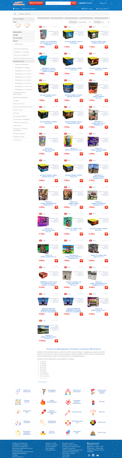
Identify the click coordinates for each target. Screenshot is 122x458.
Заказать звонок (94, 419)
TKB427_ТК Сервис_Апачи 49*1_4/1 (48, 239)
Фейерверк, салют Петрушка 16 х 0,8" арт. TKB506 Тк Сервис (48, 66)
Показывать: (97, 22)
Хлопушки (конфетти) (20, 116)
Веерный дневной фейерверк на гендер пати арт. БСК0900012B (48, 289)
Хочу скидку (66, 431)
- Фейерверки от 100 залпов (22, 89)
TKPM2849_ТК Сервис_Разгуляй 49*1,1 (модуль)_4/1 (73, 239)
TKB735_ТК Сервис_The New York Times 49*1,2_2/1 (73, 264)
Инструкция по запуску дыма (71, 422)
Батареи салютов (18, 61)
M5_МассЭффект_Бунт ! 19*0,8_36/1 (48, 90)
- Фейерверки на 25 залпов (22, 77)
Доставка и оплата (68, 419)
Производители (50, 426)
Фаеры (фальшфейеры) (20, 97)
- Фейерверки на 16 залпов (22, 70)
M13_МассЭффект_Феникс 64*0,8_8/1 (99, 214)
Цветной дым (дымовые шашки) (23, 58)
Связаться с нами (51, 419)
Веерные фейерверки (43, 18)
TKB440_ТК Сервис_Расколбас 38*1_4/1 (48, 215)
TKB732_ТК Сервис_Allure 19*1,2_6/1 (73, 139)
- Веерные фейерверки (21, 64)
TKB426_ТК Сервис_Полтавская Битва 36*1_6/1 (98, 190)
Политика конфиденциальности (72, 426)
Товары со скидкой (51, 420)
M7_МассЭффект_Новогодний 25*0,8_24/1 (51, 115)
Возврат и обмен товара (69, 420)
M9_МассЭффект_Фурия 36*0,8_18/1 (73, 164)
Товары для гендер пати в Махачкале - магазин (70, 428)
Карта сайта (65, 432)
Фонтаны (16, 113)
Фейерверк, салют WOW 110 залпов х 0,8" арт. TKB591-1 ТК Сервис (48, 264)
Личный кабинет (51, 422)
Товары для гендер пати (20, 49)
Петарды (16, 100)
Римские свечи (18, 110)
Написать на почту (68, 434)
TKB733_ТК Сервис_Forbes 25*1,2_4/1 (73, 190)
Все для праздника (19, 133)
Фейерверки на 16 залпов (71, 18)
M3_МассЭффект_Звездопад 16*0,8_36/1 (75, 65)
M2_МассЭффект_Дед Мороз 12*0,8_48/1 (98, 40)
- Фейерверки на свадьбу (21, 67)
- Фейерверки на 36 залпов (22, 80)
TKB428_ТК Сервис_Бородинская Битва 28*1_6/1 (48, 190)
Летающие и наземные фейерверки (20, 129)
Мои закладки (50, 424)
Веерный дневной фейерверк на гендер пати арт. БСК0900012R (73, 289)
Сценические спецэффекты (21, 119)
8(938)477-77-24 (92, 420)
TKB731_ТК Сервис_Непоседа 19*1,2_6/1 (48, 140)
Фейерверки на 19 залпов (86, 18)
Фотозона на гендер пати (21, 55)
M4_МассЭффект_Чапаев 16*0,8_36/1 (98, 65)
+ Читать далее (42, 359)
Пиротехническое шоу (20, 122)
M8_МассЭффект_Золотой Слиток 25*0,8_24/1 (74, 115)
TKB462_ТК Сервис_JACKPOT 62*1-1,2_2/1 (98, 289)
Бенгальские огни (18, 103)
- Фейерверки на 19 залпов (22, 74)
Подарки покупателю (68, 424)
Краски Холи (17, 125)
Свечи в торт (17, 140)
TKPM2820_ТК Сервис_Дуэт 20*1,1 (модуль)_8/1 (98, 115)
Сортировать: (72, 22)
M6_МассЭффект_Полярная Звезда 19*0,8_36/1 (74, 90)
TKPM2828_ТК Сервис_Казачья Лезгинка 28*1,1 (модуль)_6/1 (98, 166)
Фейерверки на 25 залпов (101, 18)
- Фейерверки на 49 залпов (22, 83)
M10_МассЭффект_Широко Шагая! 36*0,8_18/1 (49, 164)
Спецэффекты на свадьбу (21, 52)
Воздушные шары (19, 136)
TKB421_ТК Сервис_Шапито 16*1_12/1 (98, 90)
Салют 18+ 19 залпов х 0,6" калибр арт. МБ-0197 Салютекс (48, 41)
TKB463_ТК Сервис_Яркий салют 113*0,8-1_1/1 (48, 314)
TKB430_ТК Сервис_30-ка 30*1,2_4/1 (73, 214)
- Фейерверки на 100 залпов (22, 86)
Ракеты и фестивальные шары (22, 107)
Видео (42, 27)
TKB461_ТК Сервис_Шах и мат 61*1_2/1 (98, 239)
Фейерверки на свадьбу (57, 18)
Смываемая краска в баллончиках (19, 93)
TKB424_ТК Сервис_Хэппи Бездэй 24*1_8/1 (98, 140)
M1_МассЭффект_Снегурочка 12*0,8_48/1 (75, 40)
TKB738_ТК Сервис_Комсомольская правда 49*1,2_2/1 (99, 264)
